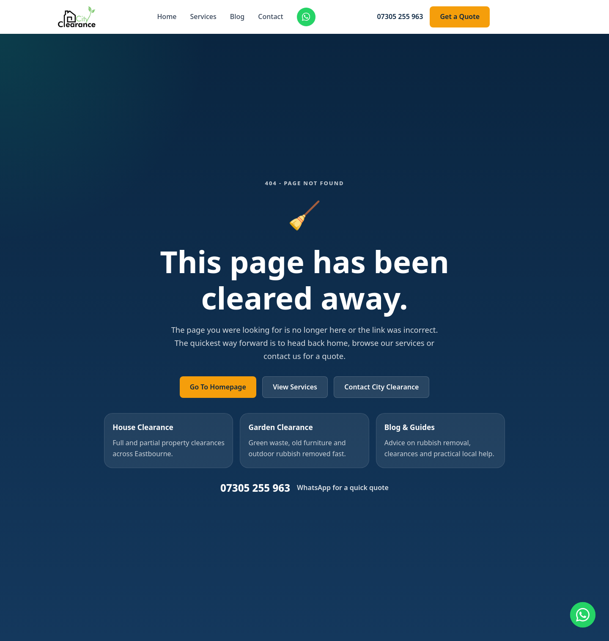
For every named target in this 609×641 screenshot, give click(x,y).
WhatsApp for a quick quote (343, 487)
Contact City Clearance (381, 387)
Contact (270, 16)
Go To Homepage (218, 387)
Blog (237, 16)
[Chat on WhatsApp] (306, 17)
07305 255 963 (400, 16)
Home (166, 16)
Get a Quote (460, 16)
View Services (295, 387)
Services (203, 16)
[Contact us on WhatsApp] (582, 614)
